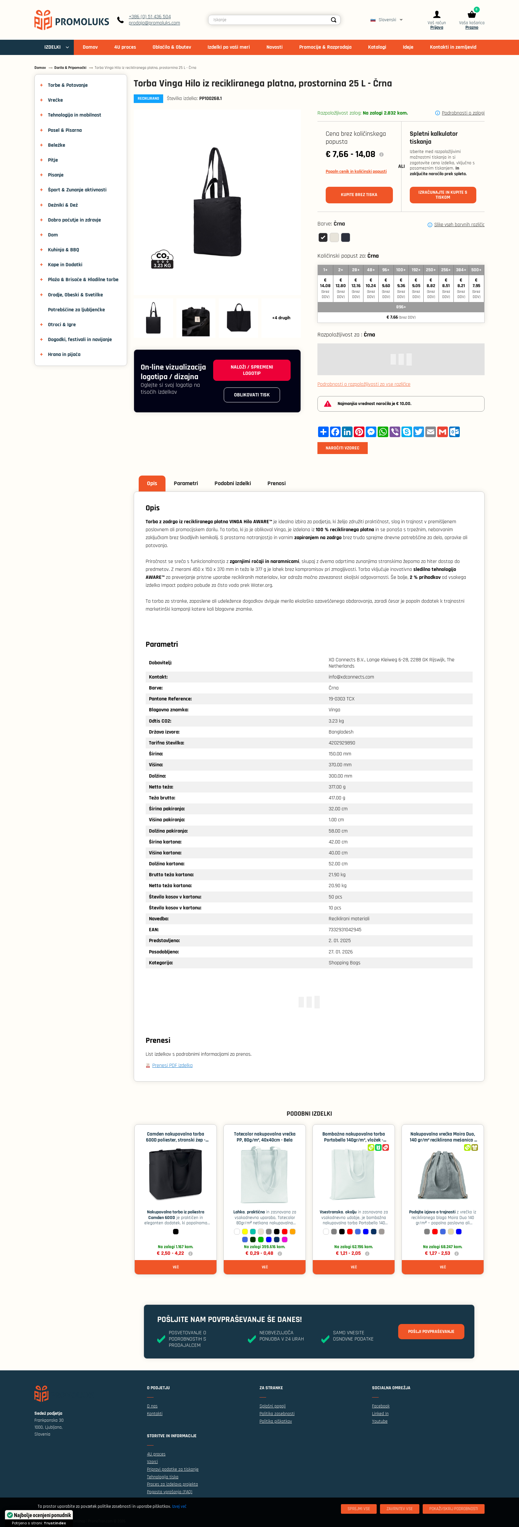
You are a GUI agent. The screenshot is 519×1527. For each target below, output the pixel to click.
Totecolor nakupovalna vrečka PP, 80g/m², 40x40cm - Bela (265, 1137)
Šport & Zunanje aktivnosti (77, 189)
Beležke (56, 145)
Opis (152, 483)
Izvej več (179, 1506)
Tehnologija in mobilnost (74, 115)
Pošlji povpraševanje (431, 1332)
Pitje (53, 160)
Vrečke (55, 100)
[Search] (334, 20)
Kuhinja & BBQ (63, 249)
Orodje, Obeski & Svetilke (75, 294)
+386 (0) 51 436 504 (150, 17)
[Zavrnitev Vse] (399, 1509)
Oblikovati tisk (252, 394)
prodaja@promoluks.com (154, 23)
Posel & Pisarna (65, 130)
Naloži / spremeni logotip (252, 370)
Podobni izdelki (232, 483)
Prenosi (276, 483)
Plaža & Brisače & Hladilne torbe (83, 279)
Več (176, 1267)
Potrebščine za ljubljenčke (76, 309)
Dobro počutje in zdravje (74, 220)
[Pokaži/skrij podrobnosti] (454, 1509)
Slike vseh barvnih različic (459, 225)
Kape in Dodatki (65, 264)
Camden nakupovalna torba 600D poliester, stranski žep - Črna (176, 1140)
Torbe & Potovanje (68, 85)
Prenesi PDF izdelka (172, 1065)
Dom (53, 234)
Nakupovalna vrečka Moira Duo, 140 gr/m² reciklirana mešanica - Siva (443, 1140)
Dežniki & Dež (63, 205)
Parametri (186, 483)
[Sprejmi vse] (359, 1509)
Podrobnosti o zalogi (463, 113)
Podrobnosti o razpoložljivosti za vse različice (363, 384)
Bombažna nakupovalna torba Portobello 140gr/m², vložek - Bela (353, 1140)
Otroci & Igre (62, 324)
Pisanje (56, 175)
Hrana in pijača (64, 354)
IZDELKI (52, 47)
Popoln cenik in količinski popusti (356, 172)
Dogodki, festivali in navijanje (80, 339)
